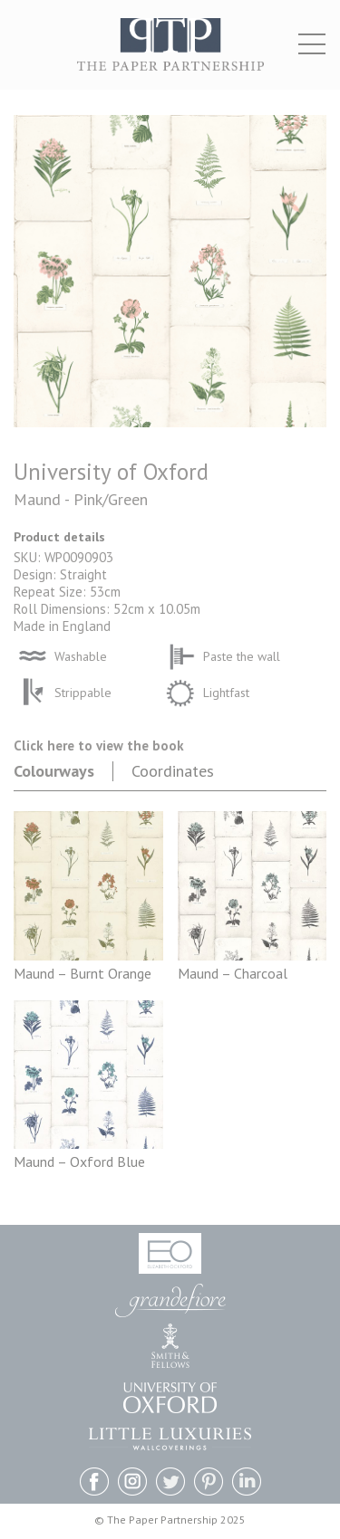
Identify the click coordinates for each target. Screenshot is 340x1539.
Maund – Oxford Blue (79, 1161)
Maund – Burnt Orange (82, 973)
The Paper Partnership (170, 54)
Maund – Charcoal (232, 973)
